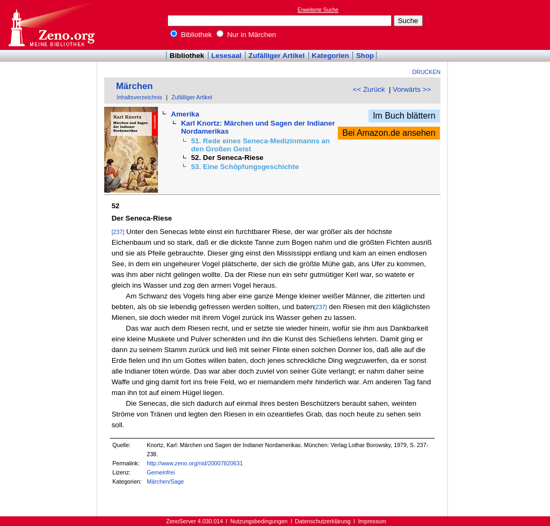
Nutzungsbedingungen (259, 521)
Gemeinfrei (161, 472)
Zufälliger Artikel (277, 56)
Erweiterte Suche (318, 10)
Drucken (426, 72)
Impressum (372, 521)
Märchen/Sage (165, 481)
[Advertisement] (500, 25)
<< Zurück (369, 89)
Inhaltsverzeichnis (139, 97)
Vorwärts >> (412, 89)
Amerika (185, 114)
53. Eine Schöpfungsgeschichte (245, 167)
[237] (118, 232)
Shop (365, 56)
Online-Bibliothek (51, 25)
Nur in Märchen (246, 35)
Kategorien (330, 56)
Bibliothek (191, 35)
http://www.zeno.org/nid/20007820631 (195, 463)
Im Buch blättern (404, 115)
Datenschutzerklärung (323, 521)
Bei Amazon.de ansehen (388, 132)
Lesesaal (226, 56)
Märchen (134, 86)
